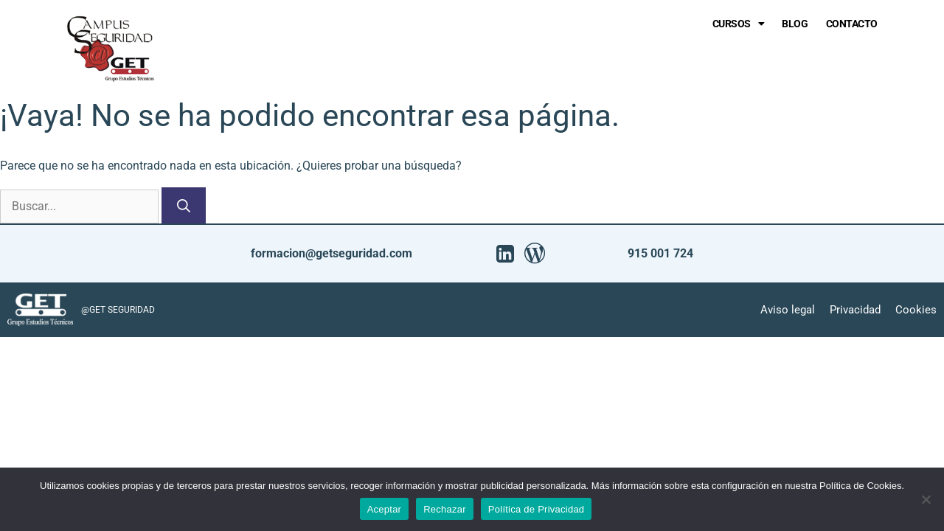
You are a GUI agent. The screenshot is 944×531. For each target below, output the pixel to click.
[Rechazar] (925, 499)
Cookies (916, 309)
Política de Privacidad (536, 509)
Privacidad (855, 309)
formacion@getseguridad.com (331, 253)
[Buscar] (184, 205)
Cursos (738, 23)
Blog (795, 24)
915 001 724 (660, 253)
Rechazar (444, 509)
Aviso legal (787, 309)
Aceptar (384, 509)
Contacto (852, 24)
